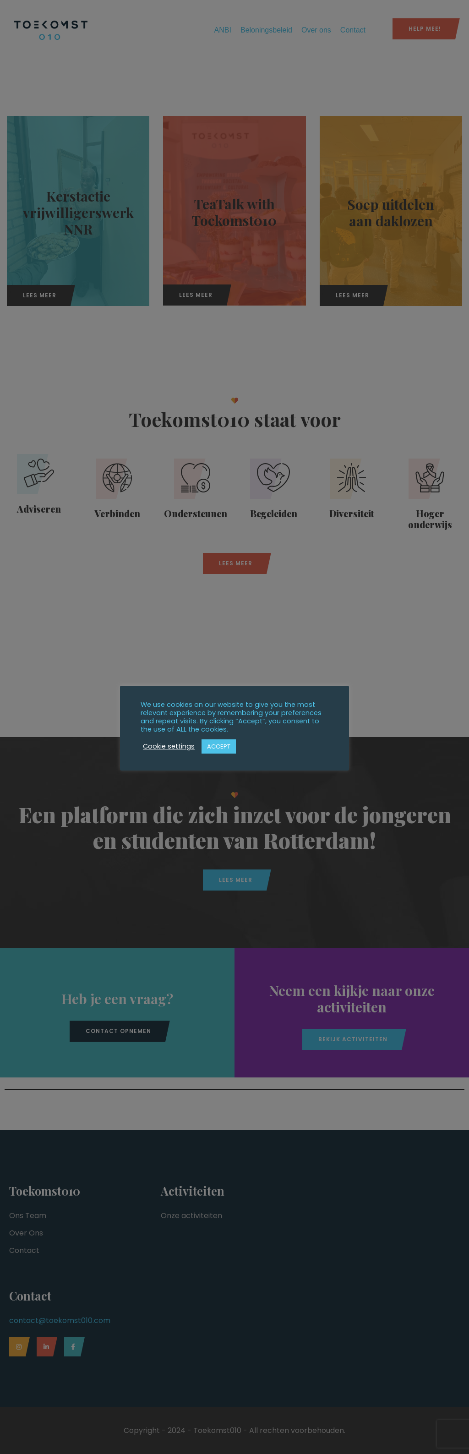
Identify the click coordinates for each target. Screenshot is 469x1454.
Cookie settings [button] (169, 746)
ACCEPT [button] (218, 746)
